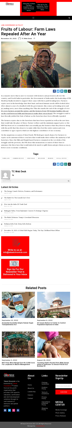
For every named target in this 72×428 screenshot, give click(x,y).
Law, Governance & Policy (12, 25)
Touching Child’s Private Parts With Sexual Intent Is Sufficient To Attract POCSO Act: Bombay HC (53, 364)
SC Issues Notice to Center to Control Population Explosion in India (51, 323)
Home (30, 385)
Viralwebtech (40, 426)
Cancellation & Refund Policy (46, 403)
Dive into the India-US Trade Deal (15, 204)
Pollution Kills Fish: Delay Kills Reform (17, 224)
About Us (31, 388)
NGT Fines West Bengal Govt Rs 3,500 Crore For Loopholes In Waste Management (18, 363)
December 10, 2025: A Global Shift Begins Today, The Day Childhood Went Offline (32, 230)
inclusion (41, 158)
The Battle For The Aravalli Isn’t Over (17, 198)
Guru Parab (31, 158)
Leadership (32, 392)
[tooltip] (54, 91)
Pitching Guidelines (45, 383)
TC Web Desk (25, 38)
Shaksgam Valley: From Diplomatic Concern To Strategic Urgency (26, 211)
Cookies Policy (44, 388)
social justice (61, 158)
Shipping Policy (45, 409)
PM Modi (50, 158)
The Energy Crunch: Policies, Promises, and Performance (23, 191)
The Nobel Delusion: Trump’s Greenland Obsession (21, 217)
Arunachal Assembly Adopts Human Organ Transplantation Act (17, 323)
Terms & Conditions (45, 393)
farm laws (6, 158)
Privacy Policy (44, 397)
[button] (21, 14)
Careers (30, 395)
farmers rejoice (18, 158)
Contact (30, 398)
